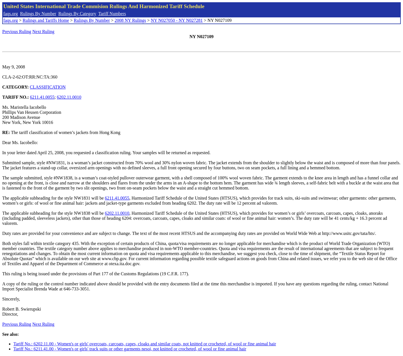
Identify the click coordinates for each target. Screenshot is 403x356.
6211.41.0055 (42, 97)
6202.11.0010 (69, 97)
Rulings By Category (77, 13)
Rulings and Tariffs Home (46, 20)
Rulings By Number (38, 13)
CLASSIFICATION (48, 87)
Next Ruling (43, 31)
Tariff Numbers (112, 13)
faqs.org (10, 13)
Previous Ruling (16, 31)
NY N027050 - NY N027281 (177, 20)
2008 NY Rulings (130, 20)
